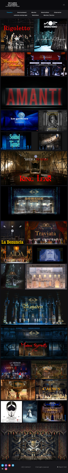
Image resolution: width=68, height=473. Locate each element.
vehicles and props (20, 15)
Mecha (33, 12)
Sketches (35, 15)
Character (57, 12)
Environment (22, 12)
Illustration (45, 12)
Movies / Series (49, 15)
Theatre (9, 12)
